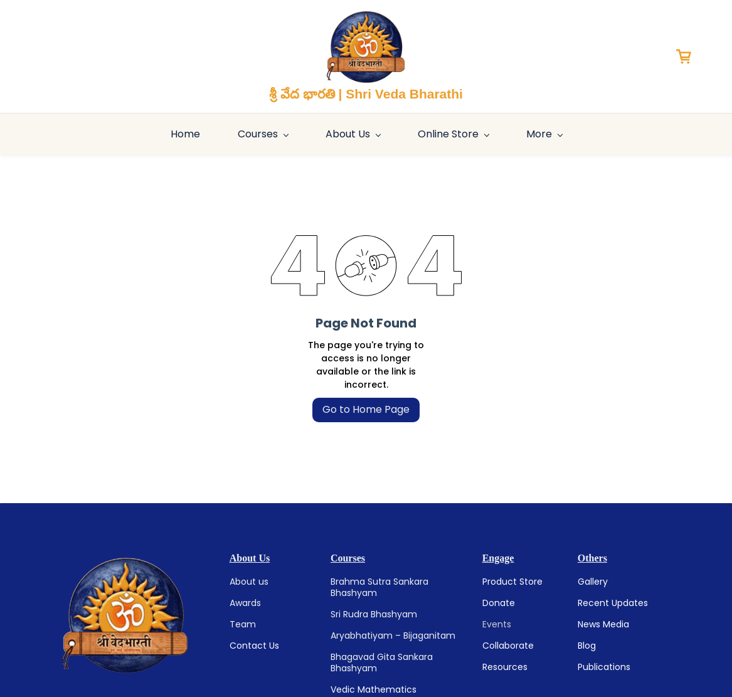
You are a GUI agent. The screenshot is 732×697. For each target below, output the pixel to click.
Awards (245, 603)
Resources (505, 667)
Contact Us (254, 645)
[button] (688, 56)
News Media (603, 624)
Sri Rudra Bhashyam (374, 614)
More (683, 134)
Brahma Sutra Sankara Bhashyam (379, 587)
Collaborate (508, 645)
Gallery (593, 581)
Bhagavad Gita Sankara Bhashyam (382, 662)
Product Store (512, 581)
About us (249, 581)
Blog (587, 645)
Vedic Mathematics (373, 689)
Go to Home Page (366, 409)
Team (243, 624)
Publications (604, 667)
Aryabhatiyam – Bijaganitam (393, 635)
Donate (498, 603)
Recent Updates (613, 603)
